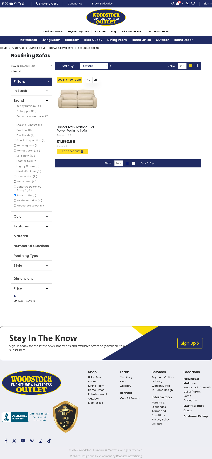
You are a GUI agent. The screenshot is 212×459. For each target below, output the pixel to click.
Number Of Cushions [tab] (32, 246)
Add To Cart (72, 151)
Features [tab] (32, 226)
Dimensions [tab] (32, 278)
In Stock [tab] (32, 90)
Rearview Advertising (129, 456)
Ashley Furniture (29, 106)
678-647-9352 (47, 3)
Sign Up (190, 343)
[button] (89, 80)
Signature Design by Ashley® (29, 188)
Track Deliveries (102, 3)
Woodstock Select (31, 205)
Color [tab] (32, 216)
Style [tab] (32, 265)
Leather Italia (27, 161)
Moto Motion (27, 176)
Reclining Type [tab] (32, 255)
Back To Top (147, 163)
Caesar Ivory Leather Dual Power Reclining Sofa (75, 128)
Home (3, 48)
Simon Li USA (27, 195)
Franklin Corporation (31, 140)
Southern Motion (30, 200)
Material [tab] (32, 236)
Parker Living (27, 181)
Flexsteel (25, 130)
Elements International (32, 117)
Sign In (208, 3)
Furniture (18, 48)
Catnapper (27, 111)
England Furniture (30, 125)
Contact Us (75, 3)
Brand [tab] (32, 100)
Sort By (68, 66)
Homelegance (28, 145)
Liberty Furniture (29, 171)
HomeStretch (29, 150)
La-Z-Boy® (26, 155)
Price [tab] (32, 288)
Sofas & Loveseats (61, 48)
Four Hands (26, 135)
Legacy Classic (28, 166)
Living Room (37, 48)
